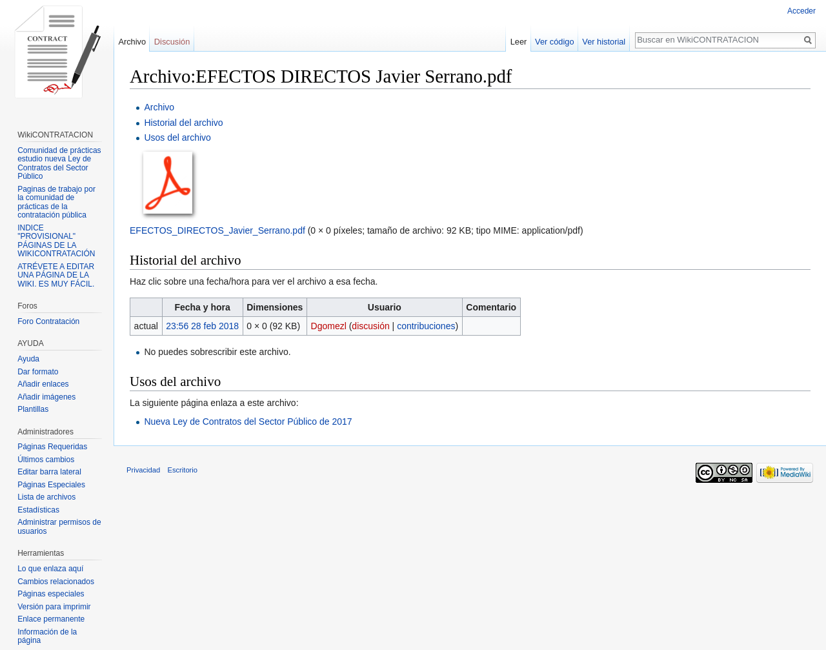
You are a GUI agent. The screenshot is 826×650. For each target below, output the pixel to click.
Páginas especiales (50, 593)
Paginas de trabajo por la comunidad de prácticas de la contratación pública (56, 202)
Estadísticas (38, 509)
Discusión (172, 41)
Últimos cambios (45, 459)
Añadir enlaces (42, 384)
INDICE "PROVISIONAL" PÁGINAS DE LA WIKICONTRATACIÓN (56, 241)
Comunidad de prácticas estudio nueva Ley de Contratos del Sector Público (59, 163)
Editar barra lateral (49, 471)
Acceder (801, 10)
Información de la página (47, 636)
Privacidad (143, 470)
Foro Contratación (48, 321)
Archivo (159, 107)
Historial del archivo (183, 122)
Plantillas (32, 409)
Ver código (554, 41)
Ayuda (28, 358)
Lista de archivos (46, 497)
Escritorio (182, 470)
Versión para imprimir (53, 606)
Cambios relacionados (55, 581)
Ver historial (603, 41)
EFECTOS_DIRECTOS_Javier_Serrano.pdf (217, 230)
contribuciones (426, 326)
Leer (518, 41)
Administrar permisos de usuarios (59, 527)
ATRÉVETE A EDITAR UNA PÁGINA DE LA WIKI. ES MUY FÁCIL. (55, 275)
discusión (370, 326)
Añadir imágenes (46, 396)
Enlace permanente (51, 619)
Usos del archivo (177, 137)
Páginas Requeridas (52, 446)
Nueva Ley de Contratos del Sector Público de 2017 (248, 421)
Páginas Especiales (51, 484)
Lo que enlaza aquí (50, 568)
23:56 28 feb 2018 (202, 326)
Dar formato (37, 371)
